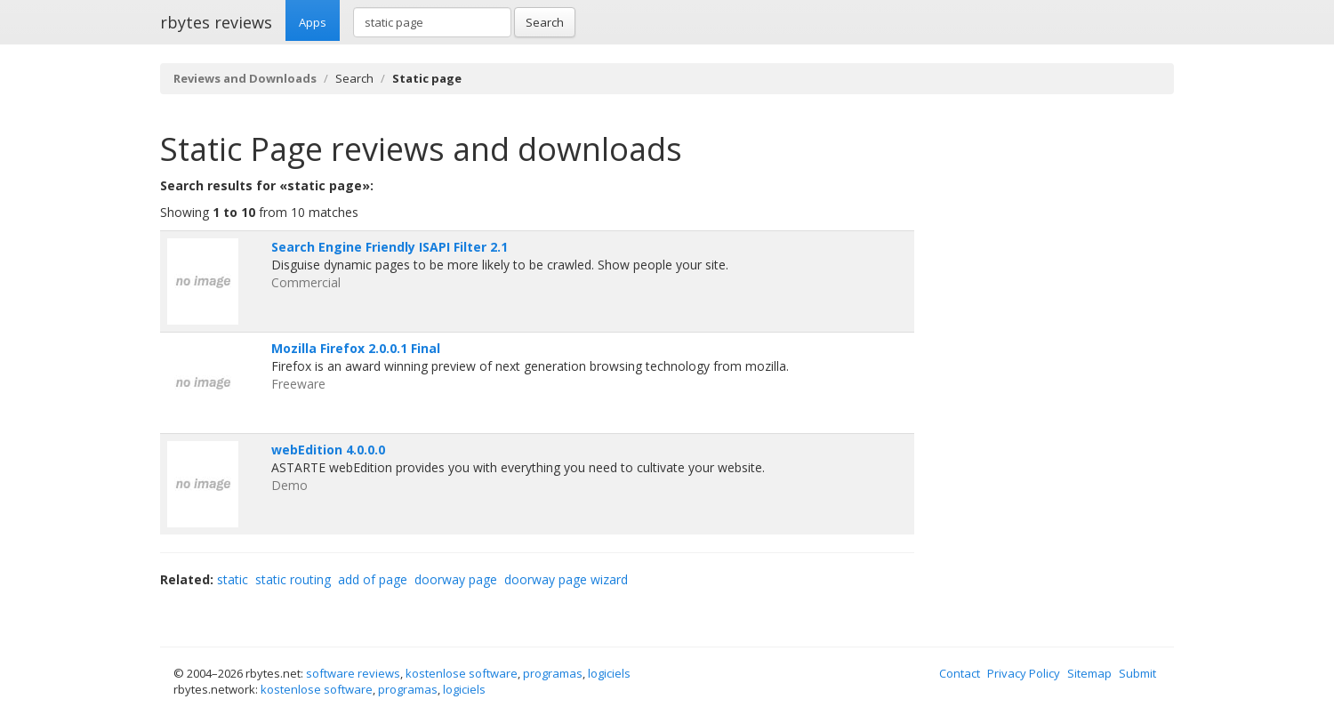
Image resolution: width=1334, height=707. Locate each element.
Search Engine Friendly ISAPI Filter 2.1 (389, 246)
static (232, 579)
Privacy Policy (1023, 673)
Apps (312, 22)
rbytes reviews (216, 22)
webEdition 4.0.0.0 (328, 449)
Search (545, 22)
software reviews (353, 673)
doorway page (455, 579)
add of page (372, 579)
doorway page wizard (566, 579)
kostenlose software (462, 673)
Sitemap (1089, 673)
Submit (1137, 673)
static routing (293, 579)
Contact (959, 673)
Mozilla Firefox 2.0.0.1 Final (355, 348)
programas (553, 673)
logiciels (609, 673)
